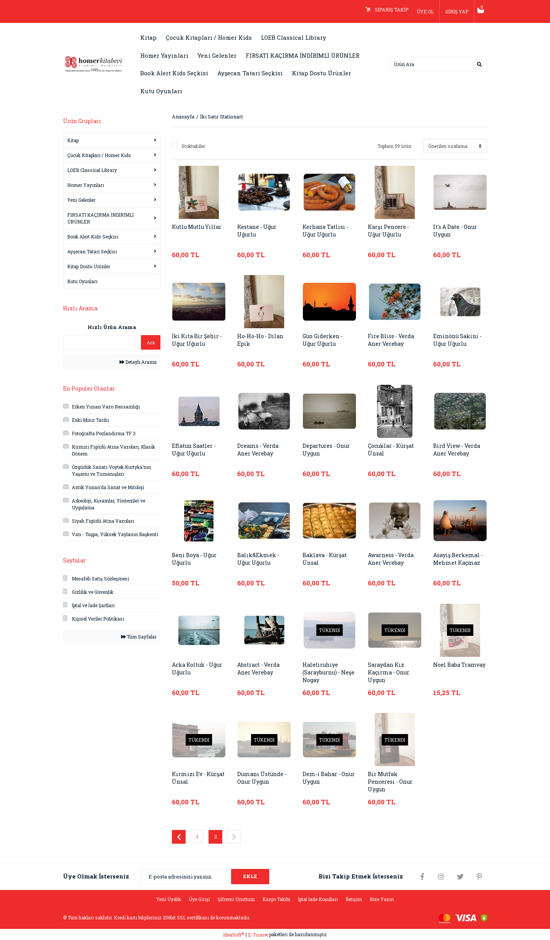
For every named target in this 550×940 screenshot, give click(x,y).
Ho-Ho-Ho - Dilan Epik (262, 340)
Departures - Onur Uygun (328, 449)
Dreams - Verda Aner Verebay (258, 449)
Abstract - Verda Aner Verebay (260, 668)
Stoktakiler (193, 146)
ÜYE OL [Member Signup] (419, 11)
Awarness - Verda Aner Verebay (393, 559)
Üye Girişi (199, 899)
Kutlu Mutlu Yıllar (190, 230)
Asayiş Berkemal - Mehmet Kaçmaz (459, 559)
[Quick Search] (99, 342)
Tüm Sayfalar (139, 637)
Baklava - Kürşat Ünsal (326, 559)
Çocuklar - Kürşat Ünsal (393, 449)
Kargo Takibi (276, 899)
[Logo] (93, 63)
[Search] (438, 64)
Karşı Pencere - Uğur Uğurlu (390, 230)
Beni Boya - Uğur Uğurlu (196, 559)
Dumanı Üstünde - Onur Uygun (263, 778)
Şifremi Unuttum (236, 899)
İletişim (354, 899)
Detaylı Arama (138, 362)
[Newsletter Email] (205, 876)
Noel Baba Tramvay (447, 668)
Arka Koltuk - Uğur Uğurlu (191, 668)
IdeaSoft (233, 935)
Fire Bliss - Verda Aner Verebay (392, 340)
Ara (151, 342)
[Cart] (478, 11)
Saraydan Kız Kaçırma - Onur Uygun (390, 672)
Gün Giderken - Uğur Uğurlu (324, 340)
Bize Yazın (382, 899)
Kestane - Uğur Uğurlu (258, 230)
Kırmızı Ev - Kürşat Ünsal (191, 778)
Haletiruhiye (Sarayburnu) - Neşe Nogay (323, 672)
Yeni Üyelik (168, 899)
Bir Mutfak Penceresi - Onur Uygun (392, 781)
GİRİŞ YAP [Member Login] (451, 11)
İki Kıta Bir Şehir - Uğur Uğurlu (198, 340)
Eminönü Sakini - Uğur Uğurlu (459, 340)
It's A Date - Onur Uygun (457, 230)
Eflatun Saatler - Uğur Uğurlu (195, 449)
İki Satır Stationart (221, 116)
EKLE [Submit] (250, 876)
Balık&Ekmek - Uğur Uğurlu (258, 559)
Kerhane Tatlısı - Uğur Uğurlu (327, 230)
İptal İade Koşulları (318, 899)
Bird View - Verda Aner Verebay (458, 449)
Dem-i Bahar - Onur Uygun (322, 778)
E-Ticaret (258, 935)
